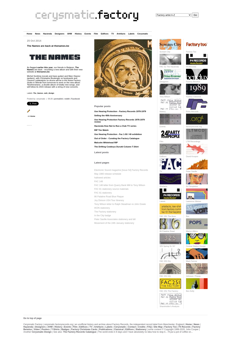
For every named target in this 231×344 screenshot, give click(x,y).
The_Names (38, 93)
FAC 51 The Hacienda (169, 67)
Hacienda (47, 34)
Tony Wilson (165, 97)
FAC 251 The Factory (169, 291)
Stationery (140, 329)
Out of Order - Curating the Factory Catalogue (116, 138)
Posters (46, 329)
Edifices (104, 34)
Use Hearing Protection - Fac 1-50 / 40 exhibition (118, 134)
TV (112, 34)
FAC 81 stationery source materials (111, 189)
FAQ (149, 327)
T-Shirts (55, 329)
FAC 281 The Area (168, 216)
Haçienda (28, 327)
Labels (131, 34)
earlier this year (45, 67)
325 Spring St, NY (167, 246)
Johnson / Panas (193, 276)
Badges (65, 329)
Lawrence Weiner (193, 201)
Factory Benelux (193, 82)
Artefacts (121, 34)
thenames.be (43, 72)
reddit (67, 99)
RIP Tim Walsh (101, 130)
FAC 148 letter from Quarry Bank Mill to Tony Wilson (119, 185)
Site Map (157, 327)
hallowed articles (102, 177)
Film (96, 34)
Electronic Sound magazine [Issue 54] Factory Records (121, 170)
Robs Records (192, 111)
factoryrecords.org (194, 126)
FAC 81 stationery (103, 193)
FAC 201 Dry (165, 261)
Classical (118, 329)
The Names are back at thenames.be (48, 46)
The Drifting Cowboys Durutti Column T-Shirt (116, 147)
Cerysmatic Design (41, 332)
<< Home (31, 116)
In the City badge (102, 215)
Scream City (165, 52)
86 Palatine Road (167, 231)
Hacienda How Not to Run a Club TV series (115, 126)
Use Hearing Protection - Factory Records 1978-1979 (120, 111)
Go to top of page (32, 318)
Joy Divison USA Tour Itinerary (109, 200)
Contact (132, 327)
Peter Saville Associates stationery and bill (114, 219)
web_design (49, 93)
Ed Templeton (192, 186)
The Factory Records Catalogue (79, 332)
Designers (59, 34)
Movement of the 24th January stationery (114, 223)
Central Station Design (196, 246)
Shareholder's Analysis (169, 306)
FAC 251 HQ (165, 276)
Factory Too (191, 52)
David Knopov (192, 156)
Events (88, 34)
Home (29, 34)
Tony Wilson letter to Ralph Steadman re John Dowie (120, 204)
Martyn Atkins (192, 231)
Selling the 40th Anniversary (108, 115)
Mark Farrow (191, 261)
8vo (187, 216)
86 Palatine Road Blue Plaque (109, 196)
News (37, 34)
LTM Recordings (193, 141)
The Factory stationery (105, 211)
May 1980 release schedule (107, 174)
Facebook (75, 99)
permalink (58, 99)
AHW (69, 34)
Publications (105, 329)
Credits (141, 327)
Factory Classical (193, 97)
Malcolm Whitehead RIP (106, 142)
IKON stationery (102, 208)
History (78, 34)
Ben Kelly (190, 291)
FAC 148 (98, 181)
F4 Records (191, 67)
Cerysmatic (142, 34)
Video (37, 329)
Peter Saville (191, 171)
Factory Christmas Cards (84, 329)
